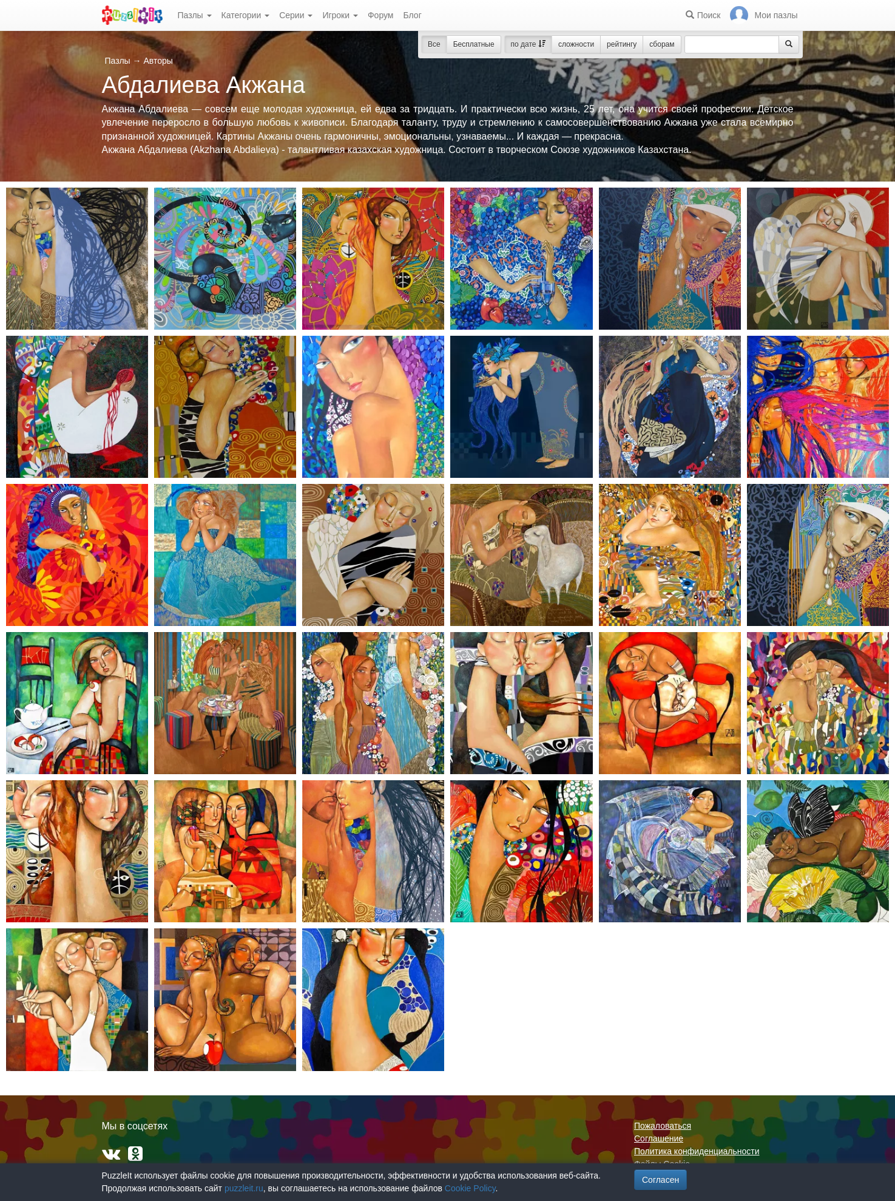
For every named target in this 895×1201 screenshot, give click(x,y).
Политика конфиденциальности (697, 1151)
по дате (528, 44)
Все (434, 44)
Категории (245, 15)
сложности (576, 44)
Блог (412, 15)
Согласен (660, 1180)
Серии (295, 15)
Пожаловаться (662, 1126)
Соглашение (658, 1138)
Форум (381, 15)
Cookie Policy (470, 1188)
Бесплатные (474, 44)
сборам (661, 44)
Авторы (157, 61)
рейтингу (622, 44)
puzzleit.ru (244, 1188)
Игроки (340, 15)
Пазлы (195, 15)
